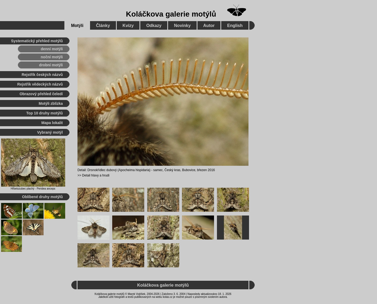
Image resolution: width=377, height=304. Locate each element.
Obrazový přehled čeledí (41, 94)
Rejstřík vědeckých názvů (40, 84)
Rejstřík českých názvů (42, 74)
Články (103, 25)
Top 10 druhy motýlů (44, 113)
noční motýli (52, 57)
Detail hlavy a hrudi (95, 175)
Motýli (77, 25)
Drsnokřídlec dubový (101, 170)
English (235, 25)
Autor (209, 25)
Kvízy (128, 25)
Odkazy (153, 25)
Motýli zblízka (51, 103)
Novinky (182, 25)
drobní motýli (51, 65)
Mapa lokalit (52, 123)
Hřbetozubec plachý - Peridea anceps (33, 188)
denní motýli (52, 49)
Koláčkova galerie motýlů (171, 14)
